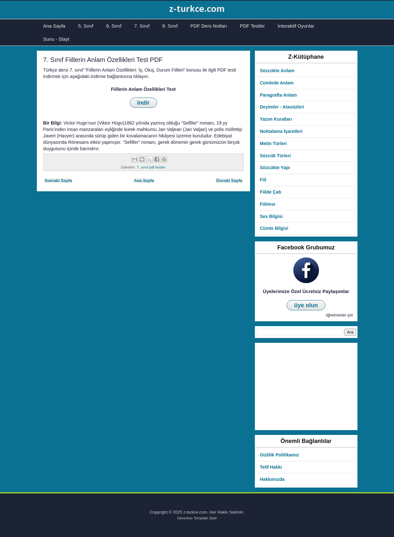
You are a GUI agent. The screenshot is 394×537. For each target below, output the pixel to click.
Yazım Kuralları (276, 119)
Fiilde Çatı (270, 192)
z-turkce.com (197, 9)
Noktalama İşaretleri (281, 131)
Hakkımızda (272, 479)
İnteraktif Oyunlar (296, 26)
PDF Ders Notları (208, 26)
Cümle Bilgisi (274, 228)
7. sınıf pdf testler (151, 167)
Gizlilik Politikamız (279, 454)
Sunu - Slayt (56, 39)
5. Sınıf (86, 26)
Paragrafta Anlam (278, 95)
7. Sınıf (142, 26)
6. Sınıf (114, 26)
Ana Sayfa (54, 26)
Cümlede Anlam (277, 82)
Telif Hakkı (271, 467)
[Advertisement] (306, 386)
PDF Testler (252, 26)
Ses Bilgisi (271, 216)
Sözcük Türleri (275, 155)
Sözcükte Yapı (275, 167)
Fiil (263, 179)
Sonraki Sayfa (58, 180)
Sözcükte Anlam (277, 70)
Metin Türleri (273, 143)
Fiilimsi (267, 204)
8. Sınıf (170, 26)
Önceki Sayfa (229, 180)
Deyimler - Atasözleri (282, 106)
